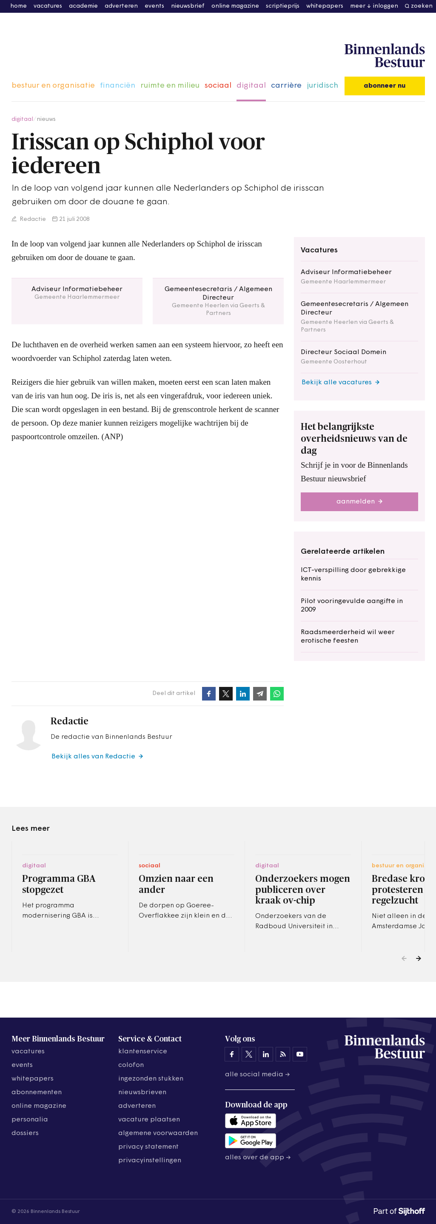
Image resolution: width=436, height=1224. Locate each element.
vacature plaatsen (149, 1119)
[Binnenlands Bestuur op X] (249, 1054)
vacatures (48, 6)
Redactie (32, 219)
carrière (286, 86)
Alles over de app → (258, 1157)
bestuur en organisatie (53, 86)
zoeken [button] (422, 6)
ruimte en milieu (169, 86)
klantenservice (142, 1051)
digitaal (251, 86)
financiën (117, 86)
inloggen (385, 6)
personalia (29, 1119)
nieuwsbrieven (142, 1092)
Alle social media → (257, 1074)
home (18, 6)
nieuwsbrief (188, 6)
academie (83, 6)
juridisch (322, 86)
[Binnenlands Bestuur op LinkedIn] (266, 1054)
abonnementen (36, 1092)
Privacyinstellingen (149, 1160)
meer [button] (357, 6)
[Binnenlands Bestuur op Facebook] (232, 1054)
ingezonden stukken (150, 1078)
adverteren (121, 6)
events (154, 6)
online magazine (235, 6)
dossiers (25, 1133)
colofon (131, 1065)
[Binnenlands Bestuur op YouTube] (300, 1054)
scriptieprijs (282, 6)
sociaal (218, 86)
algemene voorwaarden (158, 1133)
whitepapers (324, 6)
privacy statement (148, 1147)
